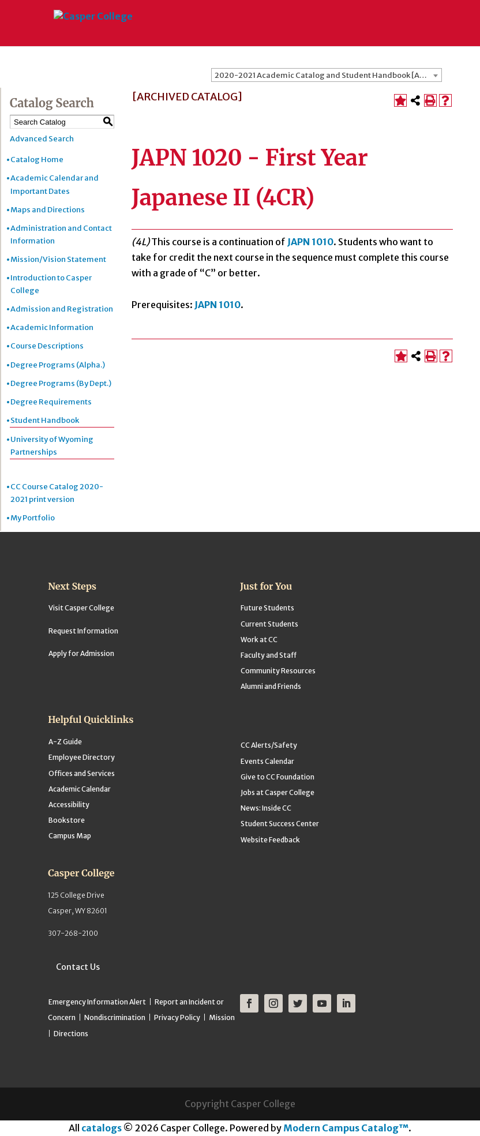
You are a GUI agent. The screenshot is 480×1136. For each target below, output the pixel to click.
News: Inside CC (266, 808)
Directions (71, 1033)
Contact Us (78, 967)
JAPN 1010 (310, 242)
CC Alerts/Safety (269, 745)
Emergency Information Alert (97, 1002)
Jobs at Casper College (277, 792)
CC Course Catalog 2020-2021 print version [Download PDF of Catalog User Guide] (56, 493)
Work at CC (259, 639)
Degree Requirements (51, 402)
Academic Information (51, 327)
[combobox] (326, 75)
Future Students (267, 607)
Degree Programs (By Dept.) (60, 383)
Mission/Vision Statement (58, 259)
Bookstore (66, 820)
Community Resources (278, 670)
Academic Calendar (79, 789)
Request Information (83, 631)
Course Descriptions (47, 346)
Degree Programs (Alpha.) (57, 365)
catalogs (101, 1128)
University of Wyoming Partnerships (51, 445)
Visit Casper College (81, 607)
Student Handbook (44, 420)
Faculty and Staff (269, 655)
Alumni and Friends (271, 686)
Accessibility (68, 804)
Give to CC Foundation (277, 777)
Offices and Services (81, 773)
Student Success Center (280, 823)
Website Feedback (270, 839)
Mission (222, 1017)
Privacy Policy (177, 1017)
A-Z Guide (65, 741)
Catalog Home (36, 159)
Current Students (269, 624)
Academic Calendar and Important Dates (54, 184)
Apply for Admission (81, 653)
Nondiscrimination (114, 1017)
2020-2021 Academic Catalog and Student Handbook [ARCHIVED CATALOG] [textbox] (328, 75)
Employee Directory (81, 757)
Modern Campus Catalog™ (345, 1128)
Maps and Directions (47, 210)
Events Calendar (267, 761)
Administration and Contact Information (61, 234)
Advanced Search (42, 139)
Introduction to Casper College (51, 284)
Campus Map (69, 835)
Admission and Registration (61, 309)
